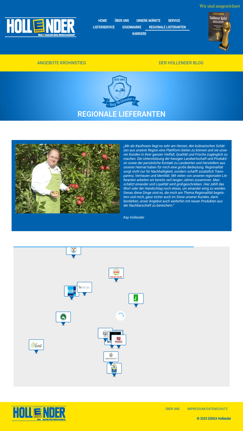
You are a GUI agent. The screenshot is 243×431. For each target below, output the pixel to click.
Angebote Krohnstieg (61, 62)
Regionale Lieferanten (167, 27)
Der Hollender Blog (181, 62)
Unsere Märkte (148, 21)
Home (102, 21)
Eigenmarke (131, 27)
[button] (115, 275)
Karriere (139, 34)
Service (174, 21)
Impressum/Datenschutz (207, 409)
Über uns (122, 21)
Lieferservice (104, 27)
